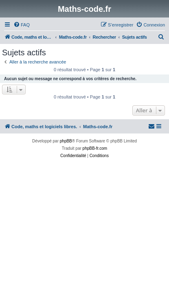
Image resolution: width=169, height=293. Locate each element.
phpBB (66, 141)
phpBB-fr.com (95, 148)
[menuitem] (21, 25)
